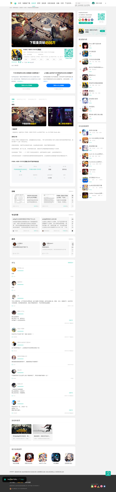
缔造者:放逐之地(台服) (96, 114)
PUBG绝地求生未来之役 (20, 170)
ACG (100, 132)
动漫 (99, 156)
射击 (25, 7)
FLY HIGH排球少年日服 (96, 138)
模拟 (99, 61)
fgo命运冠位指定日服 (95, 185)
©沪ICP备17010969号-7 (33, 485)
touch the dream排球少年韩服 (98, 154)
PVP (100, 164)
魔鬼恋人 (92, 91)
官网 (26, 59)
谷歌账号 (33, 59)
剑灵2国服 (16, 463)
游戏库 (21, 7)
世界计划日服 (93, 130)
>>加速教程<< (20, 81)
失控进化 (92, 106)
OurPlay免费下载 (86, 23)
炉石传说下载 (33, 471)
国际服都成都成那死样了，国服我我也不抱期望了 (25, 361)
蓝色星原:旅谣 (93, 98)
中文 (93, 61)
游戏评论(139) (21, 99)
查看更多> (71, 191)
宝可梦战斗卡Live (94, 177)
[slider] (14, 62)
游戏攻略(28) (32, 99)
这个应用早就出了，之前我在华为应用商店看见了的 (25, 347)
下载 (90, 45)
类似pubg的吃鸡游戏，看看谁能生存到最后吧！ (21, 436)
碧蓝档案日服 (93, 146)
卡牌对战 (100, 180)
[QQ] (92, 20)
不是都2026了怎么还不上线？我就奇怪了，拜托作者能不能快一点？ (30, 375)
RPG (97, 164)
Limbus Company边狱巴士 (97, 193)
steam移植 (94, 195)
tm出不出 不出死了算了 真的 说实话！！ (23, 334)
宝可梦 (93, 180)
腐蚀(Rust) (92, 75)
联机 (96, 61)
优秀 (13, 273)
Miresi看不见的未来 (95, 43)
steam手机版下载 (25, 471)
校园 (93, 156)
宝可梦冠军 (92, 51)
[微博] (83, 20)
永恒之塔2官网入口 (50, 471)
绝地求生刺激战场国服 (96, 83)
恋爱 (93, 93)
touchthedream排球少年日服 (97, 162)
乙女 (96, 93)
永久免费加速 (82, 14)
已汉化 (93, 132)
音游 (97, 132)
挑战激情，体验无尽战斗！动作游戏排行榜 (42, 436)
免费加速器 (15, 7)
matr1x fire (42, 463)
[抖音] (86, 20)
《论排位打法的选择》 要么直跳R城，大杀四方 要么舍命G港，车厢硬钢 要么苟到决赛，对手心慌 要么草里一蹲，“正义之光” (19, 393)
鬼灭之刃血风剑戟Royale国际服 (98, 67)
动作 (41, 59)
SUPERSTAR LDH (59, 471)
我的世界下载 (18, 471)
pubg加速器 (80, 5)
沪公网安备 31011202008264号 (18, 488)
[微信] (80, 20)
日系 (101, 148)
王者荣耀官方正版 (41, 471)
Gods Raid (92, 169)
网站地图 (28, 482)
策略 (47, 59)
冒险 (99, 93)
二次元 (97, 148)
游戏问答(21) (43, 99)
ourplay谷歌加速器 (83, 12)
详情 (13, 99)
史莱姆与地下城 (69, 463)
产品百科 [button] (68, 3)
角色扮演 (94, 69)
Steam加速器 (89, 14)
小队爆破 (56, 463)
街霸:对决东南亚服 (30, 463)
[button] (62, 59)
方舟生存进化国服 (94, 59)
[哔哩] (89, 20)
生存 (60, 59)
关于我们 (12, 482)
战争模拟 (100, 188)
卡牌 (96, 180)
